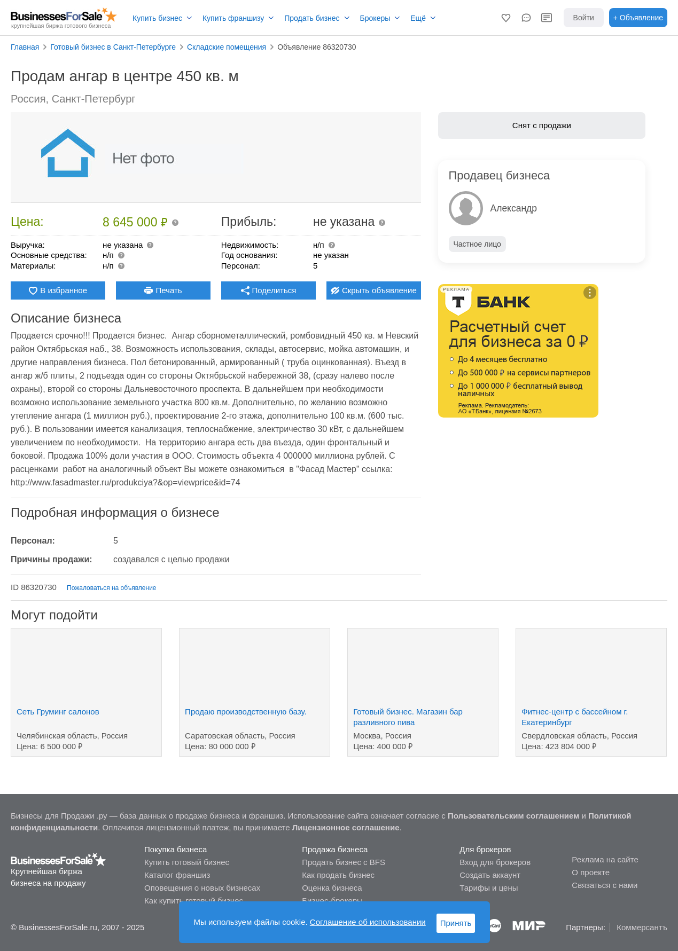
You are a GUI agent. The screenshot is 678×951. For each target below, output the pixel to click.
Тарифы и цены (488, 887)
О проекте (591, 872)
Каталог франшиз (177, 874)
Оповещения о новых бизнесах (202, 887)
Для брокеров (485, 849)
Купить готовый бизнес (186, 862)
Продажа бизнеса (335, 849)
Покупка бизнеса (175, 849)
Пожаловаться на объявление (111, 588)
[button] (506, 17)
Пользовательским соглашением (513, 815)
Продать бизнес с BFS (343, 862)
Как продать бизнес (338, 874)
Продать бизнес (311, 18)
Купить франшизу (233, 18)
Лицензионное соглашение (346, 827)
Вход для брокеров (495, 862)
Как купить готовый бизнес (193, 900)
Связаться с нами (604, 885)
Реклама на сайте (605, 859)
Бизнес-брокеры (332, 900)
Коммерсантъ (642, 927)
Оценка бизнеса (332, 887)
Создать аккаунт (489, 874)
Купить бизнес (157, 18)
